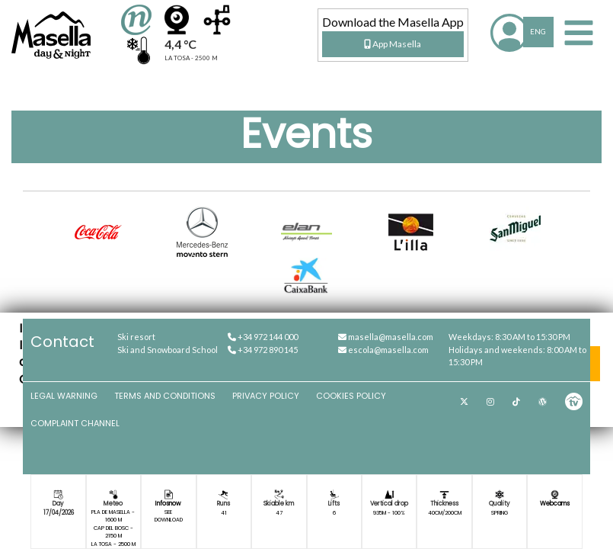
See (168, 512)
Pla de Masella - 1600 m (113, 516)
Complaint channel (75, 423)
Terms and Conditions (165, 396)
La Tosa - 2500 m (113, 544)
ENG (538, 31)
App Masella (392, 44)
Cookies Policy (351, 396)
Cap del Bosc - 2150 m (113, 532)
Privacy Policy (265, 396)
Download (169, 519)
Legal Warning (63, 396)
